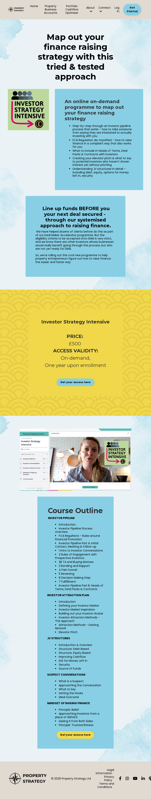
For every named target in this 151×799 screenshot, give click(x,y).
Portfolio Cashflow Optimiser (72, 10)
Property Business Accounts (50, 10)
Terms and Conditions (105, 788)
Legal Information (105, 775)
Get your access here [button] (75, 383)
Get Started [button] (132, 9)
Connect (105, 9)
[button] (75, 382)
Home (34, 6)
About (90, 9)
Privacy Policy (109, 781)
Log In (117, 9)
